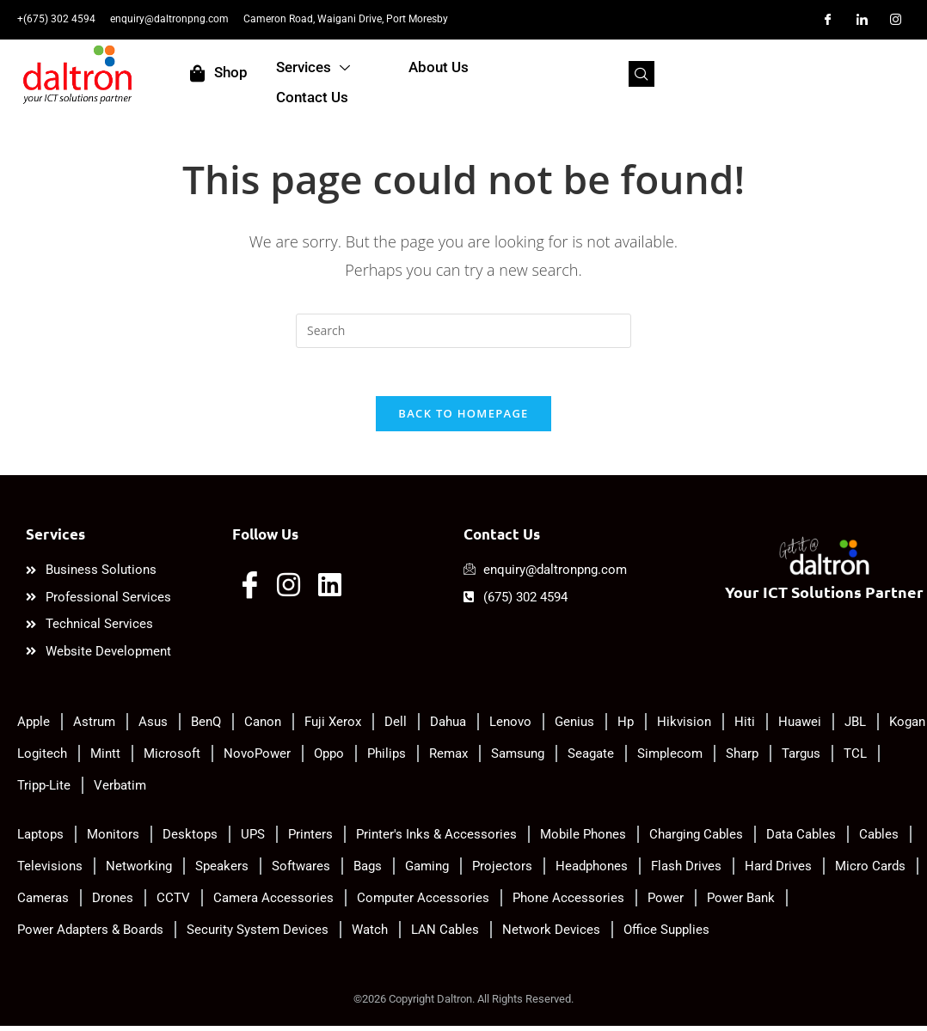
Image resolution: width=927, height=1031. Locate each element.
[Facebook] (828, 20)
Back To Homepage (463, 417)
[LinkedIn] (862, 20)
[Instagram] (896, 20)
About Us (524, 73)
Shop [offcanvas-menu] (278, 73)
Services (396, 75)
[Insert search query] (463, 331)
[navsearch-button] (865, 74)
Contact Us (650, 73)
